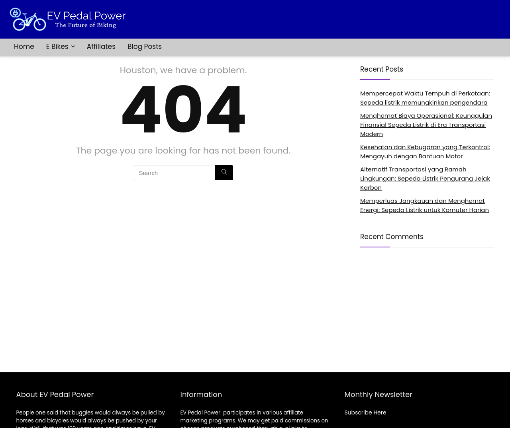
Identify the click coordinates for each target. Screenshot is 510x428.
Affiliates (101, 46)
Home (24, 46)
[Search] (224, 172)
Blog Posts (145, 46)
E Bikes (57, 46)
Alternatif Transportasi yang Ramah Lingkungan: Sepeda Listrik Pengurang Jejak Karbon (425, 178)
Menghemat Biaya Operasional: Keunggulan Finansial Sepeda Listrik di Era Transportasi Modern (426, 124)
